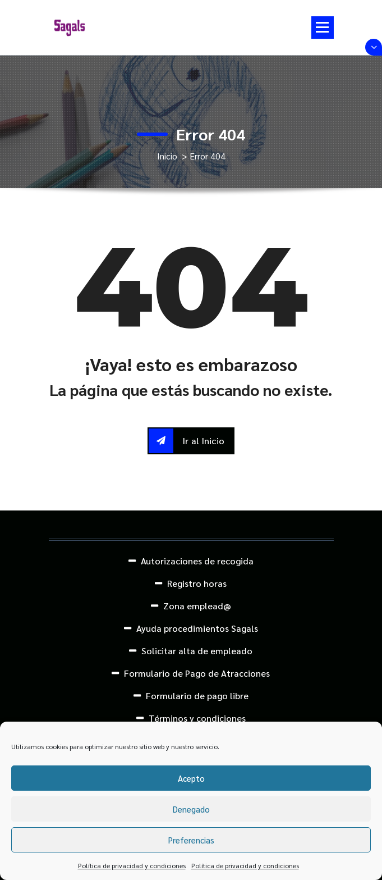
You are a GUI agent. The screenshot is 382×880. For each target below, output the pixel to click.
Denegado (191, 809)
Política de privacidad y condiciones (132, 865)
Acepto (191, 778)
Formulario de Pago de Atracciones (197, 673)
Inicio (167, 156)
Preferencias (191, 840)
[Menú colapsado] (322, 27)
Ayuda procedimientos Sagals (197, 628)
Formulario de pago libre (197, 695)
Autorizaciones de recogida (197, 561)
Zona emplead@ (197, 606)
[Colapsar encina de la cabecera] (373, 47)
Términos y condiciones (197, 718)
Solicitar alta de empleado (196, 650)
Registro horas (197, 583)
